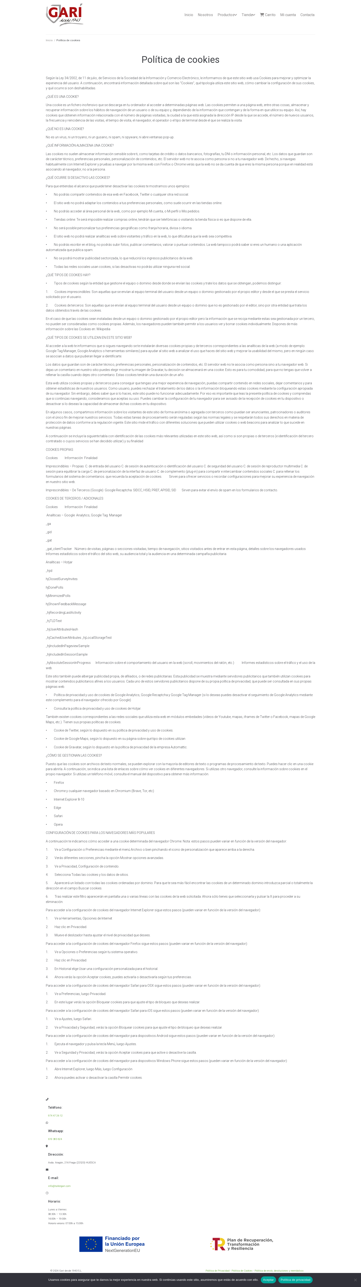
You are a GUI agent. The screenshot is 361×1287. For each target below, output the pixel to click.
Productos (226, 15)
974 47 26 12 (55, 1115)
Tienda (247, 15)
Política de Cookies (242, 1270)
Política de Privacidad (218, 1270)
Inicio (188, 15)
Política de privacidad (295, 1279)
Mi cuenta (288, 15)
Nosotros (205, 15)
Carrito (268, 15)
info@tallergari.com (59, 1186)
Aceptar (268, 1279)
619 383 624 (55, 1139)
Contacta (307, 15)
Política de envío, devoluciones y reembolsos (279, 1270)
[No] (355, 1280)
